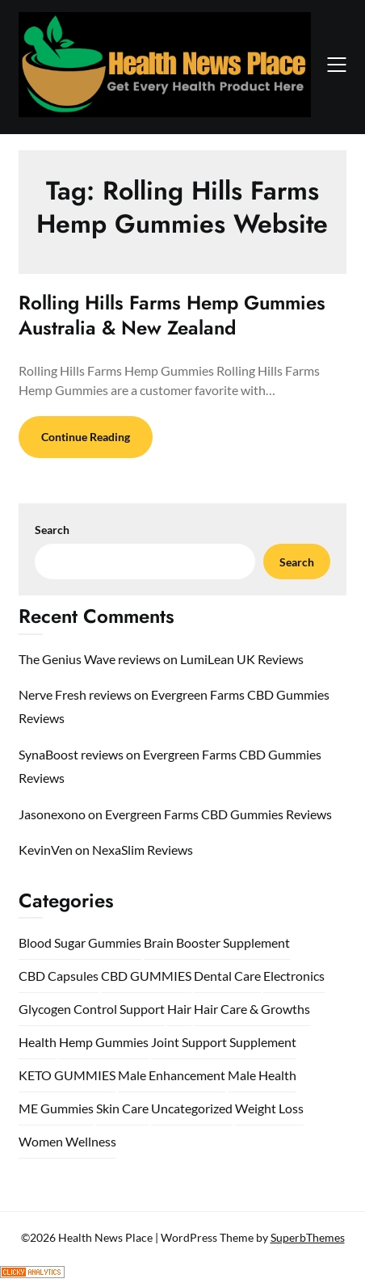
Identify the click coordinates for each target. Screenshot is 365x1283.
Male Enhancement (171, 1075)
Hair (179, 1008)
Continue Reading (85, 437)
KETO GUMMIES (67, 1075)
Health (38, 1042)
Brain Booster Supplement (217, 942)
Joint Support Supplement (223, 1042)
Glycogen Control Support (92, 1008)
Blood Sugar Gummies (80, 942)
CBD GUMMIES (146, 975)
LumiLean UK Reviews (242, 659)
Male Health (262, 1075)
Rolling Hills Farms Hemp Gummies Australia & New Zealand (172, 315)
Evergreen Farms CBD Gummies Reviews (218, 814)
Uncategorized (192, 1108)
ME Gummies (56, 1108)
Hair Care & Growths (252, 1008)
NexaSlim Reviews (142, 849)
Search (52, 529)
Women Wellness (67, 1141)
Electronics (294, 975)
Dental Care (227, 975)
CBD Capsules (59, 975)
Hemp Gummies (104, 1042)
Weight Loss (269, 1108)
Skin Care (122, 1108)
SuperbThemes (308, 1237)
